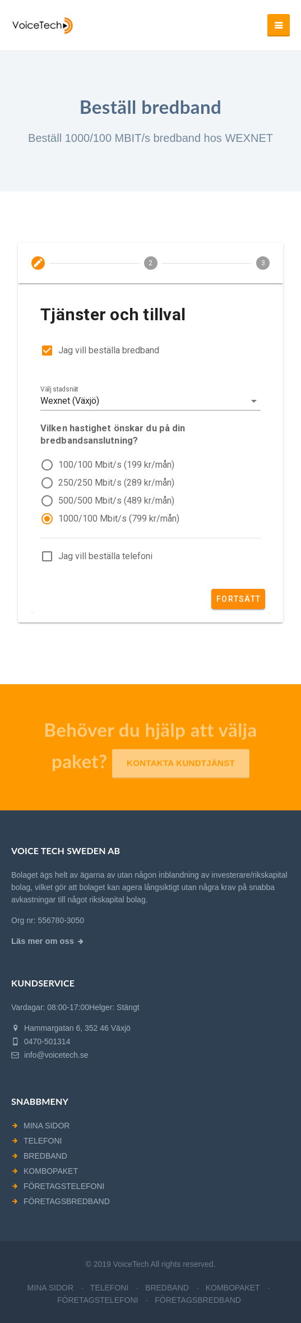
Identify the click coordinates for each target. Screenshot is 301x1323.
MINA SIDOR (47, 1125)
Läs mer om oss (42, 941)
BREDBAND (45, 1155)
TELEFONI (43, 1140)
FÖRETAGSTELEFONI (64, 1186)
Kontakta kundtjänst (181, 767)
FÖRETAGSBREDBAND (67, 1201)
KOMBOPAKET (51, 1171)
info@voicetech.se (50, 1054)
